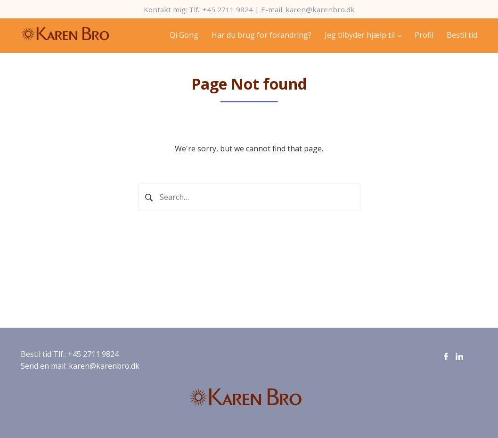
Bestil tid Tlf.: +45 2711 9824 (70, 354)
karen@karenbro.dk (320, 9)
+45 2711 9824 (228, 9)
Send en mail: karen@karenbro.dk (80, 366)
